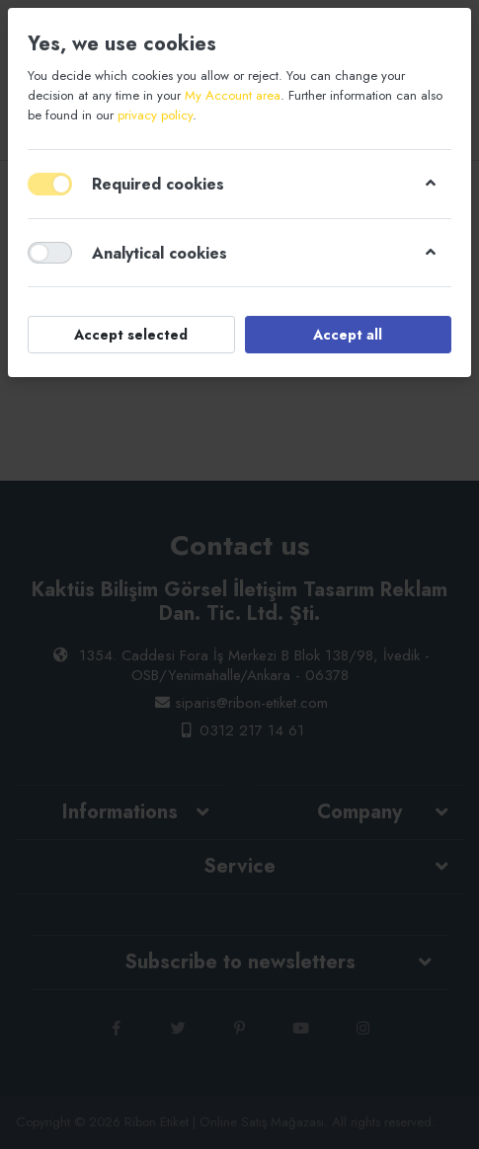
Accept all (347, 335)
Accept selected (131, 335)
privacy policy (155, 115)
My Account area (232, 95)
